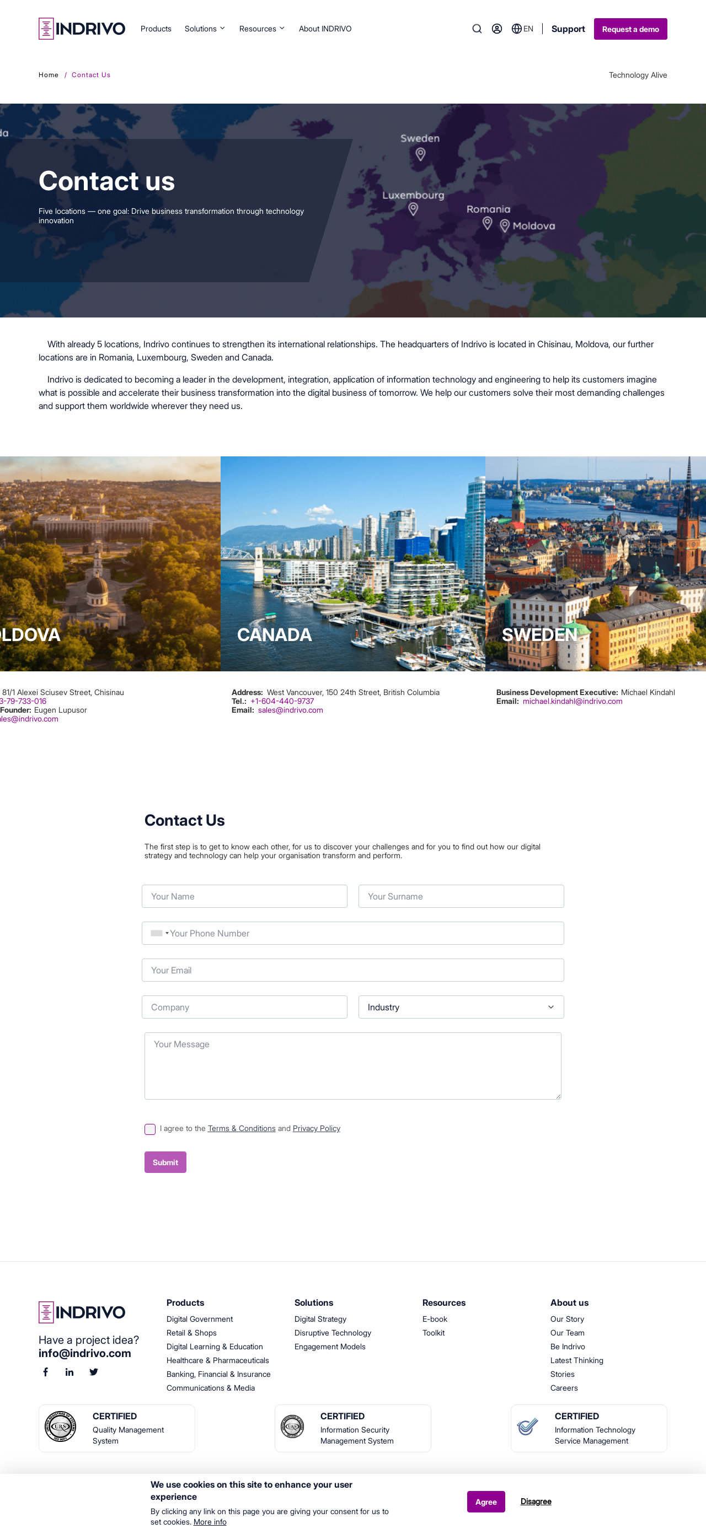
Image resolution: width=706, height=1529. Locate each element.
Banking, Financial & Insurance (219, 1374)
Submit (165, 1162)
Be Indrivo (567, 1346)
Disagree (536, 1501)
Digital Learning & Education (215, 1346)
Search (477, 28)
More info (210, 1521)
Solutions (205, 28)
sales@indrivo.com (290, 709)
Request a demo (630, 29)
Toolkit (433, 1332)
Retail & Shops (192, 1332)
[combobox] (160, 933)
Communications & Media (211, 1387)
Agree (486, 1501)
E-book (434, 1318)
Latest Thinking (576, 1360)
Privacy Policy (316, 1128)
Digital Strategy (320, 1318)
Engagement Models (330, 1346)
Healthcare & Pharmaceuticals (218, 1360)
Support (568, 28)
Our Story (567, 1318)
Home (49, 75)
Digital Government (200, 1318)
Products (156, 28)
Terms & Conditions (242, 1128)
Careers (564, 1387)
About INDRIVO (325, 28)
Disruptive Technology (333, 1332)
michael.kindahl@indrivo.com (573, 701)
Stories (562, 1374)
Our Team (567, 1332)
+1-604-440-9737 (282, 701)
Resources (262, 28)
